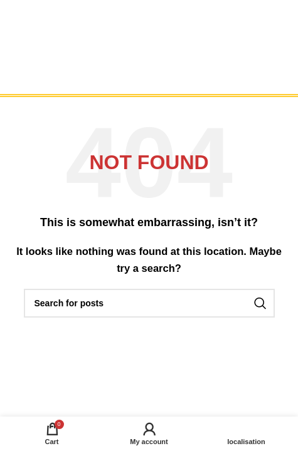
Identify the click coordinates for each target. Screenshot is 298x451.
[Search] (149, 303)
